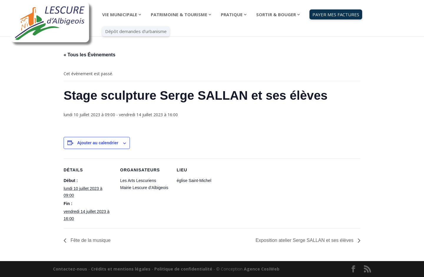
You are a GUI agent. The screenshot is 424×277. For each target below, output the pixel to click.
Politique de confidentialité (183, 269)
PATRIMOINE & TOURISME (179, 15)
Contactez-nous (70, 269)
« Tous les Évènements (89, 54)
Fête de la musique (90, 240)
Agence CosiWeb (261, 269)
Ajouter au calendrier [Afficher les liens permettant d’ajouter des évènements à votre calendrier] (97, 142)
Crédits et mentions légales (120, 269)
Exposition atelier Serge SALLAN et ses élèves (305, 240)
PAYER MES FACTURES (335, 15)
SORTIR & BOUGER (276, 15)
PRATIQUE (232, 15)
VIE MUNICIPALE (119, 15)
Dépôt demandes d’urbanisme (136, 32)
